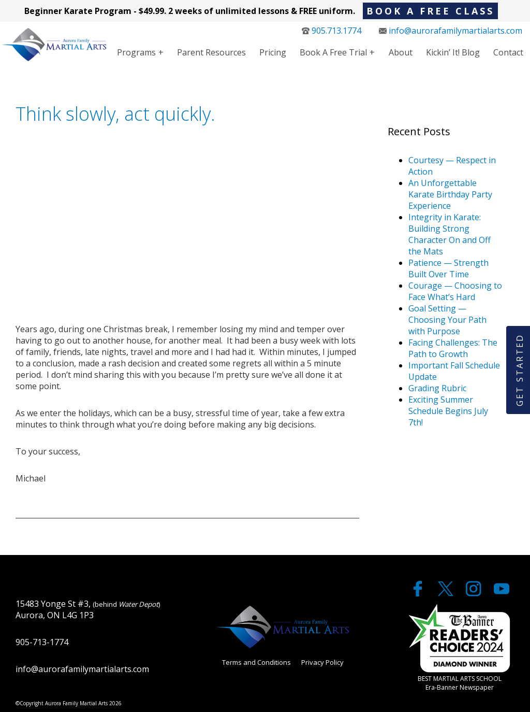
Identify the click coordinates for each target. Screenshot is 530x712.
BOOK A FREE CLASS (430, 11)
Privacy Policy (322, 662)
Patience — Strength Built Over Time (448, 268)
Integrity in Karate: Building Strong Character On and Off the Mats (449, 234)
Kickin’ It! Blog (453, 52)
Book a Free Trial (333, 52)
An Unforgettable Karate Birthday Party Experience (450, 194)
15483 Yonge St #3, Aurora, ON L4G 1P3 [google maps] (88, 609)
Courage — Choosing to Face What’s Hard (455, 291)
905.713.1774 (331, 30)
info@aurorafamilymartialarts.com (450, 30)
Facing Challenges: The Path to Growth (452, 348)
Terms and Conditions (256, 662)
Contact (508, 52)
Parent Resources (211, 52)
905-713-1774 (42, 642)
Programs (136, 52)
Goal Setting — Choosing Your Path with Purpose (447, 320)
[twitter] (447, 593)
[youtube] (501, 593)
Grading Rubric (437, 388)
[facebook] (419, 593)
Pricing (272, 52)
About (401, 52)
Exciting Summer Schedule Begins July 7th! (448, 411)
